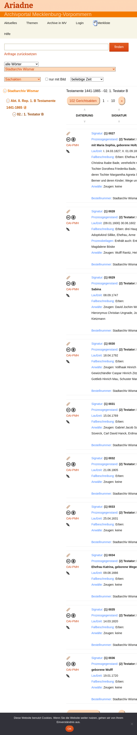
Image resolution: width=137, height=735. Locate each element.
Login (80, 23)
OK (70, 728)
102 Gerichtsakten (83, 101)
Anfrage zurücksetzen (20, 54)
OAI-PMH (72, 145)
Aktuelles (10, 23)
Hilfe (7, 34)
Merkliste (101, 23)
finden (119, 47)
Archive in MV (57, 23)
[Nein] (132, 724)
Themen (32, 23)
